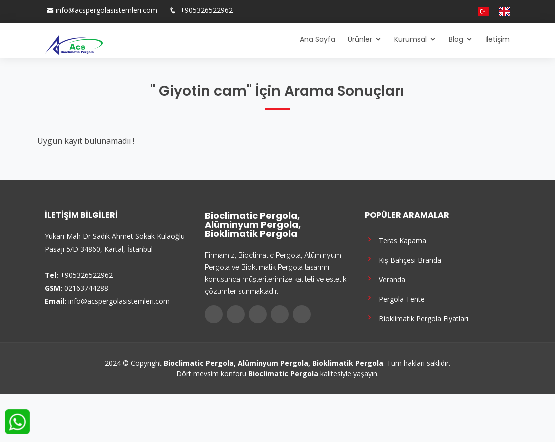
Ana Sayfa (318, 39)
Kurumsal (410, 39)
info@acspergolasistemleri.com (107, 10)
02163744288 (86, 288)
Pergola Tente (395, 298)
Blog (456, 39)
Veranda (385, 279)
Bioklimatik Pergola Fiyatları (416, 317)
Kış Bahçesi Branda (403, 259)
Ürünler (360, 39)
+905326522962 (205, 10)
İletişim (498, 39)
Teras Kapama (395, 239)
